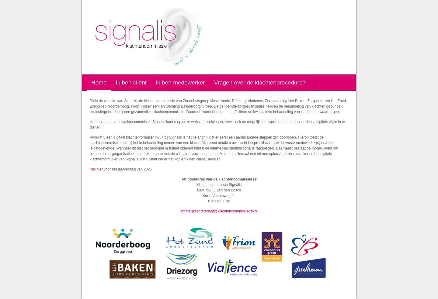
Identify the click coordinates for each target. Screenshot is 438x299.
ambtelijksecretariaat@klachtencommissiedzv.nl (219, 211)
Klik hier (96, 169)
